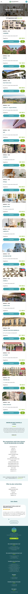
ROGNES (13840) (13, 460)
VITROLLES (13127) (13, 469)
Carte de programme (14, 577)
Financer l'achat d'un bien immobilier (14, 547)
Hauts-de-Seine (14, 549)
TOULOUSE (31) (13, 487)
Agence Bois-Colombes (14, 591)
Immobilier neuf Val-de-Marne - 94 (14, 568)
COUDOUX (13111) (13, 471)
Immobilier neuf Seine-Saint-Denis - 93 (14, 567)
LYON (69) (13, 492)
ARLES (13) (13, 448)
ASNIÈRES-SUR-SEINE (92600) (13, 489)
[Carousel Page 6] (14, 519)
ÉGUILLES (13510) (13, 452)
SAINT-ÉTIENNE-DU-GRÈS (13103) (13, 463)
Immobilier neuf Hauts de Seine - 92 (14, 565)
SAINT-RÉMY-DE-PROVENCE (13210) (13, 466)
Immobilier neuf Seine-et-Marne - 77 (14, 571)
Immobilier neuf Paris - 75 (14, 564)
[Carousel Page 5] (13, 519)
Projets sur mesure (14, 578)
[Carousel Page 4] (12, 519)
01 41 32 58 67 (14, 538)
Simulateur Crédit (14, 584)
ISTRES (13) (13, 455)
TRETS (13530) (13, 468)
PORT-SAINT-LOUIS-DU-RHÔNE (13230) (13, 458)
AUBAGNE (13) (13, 449)
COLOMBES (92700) (13, 493)
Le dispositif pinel (14, 557)
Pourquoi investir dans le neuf (14, 556)
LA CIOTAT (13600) (13, 451)
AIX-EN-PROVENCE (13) (13, 446)
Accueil (4, 477)
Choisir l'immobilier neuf (14, 546)
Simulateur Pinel (14, 585)
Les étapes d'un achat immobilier (14, 548)
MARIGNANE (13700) (13, 457)
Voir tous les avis (14, 522)
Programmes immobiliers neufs (12, 477)
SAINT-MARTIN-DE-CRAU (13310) (13, 465)
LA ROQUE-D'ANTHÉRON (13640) (13, 461)
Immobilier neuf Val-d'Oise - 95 (14, 569)
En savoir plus (11, 41)
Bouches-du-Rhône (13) (13, 478)
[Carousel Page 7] (15, 519)
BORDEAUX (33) (13, 490)
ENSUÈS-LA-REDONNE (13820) (13, 454)
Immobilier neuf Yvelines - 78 (14, 570)
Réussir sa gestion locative (14, 558)
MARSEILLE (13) (13, 495)
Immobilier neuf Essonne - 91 (14, 566)
